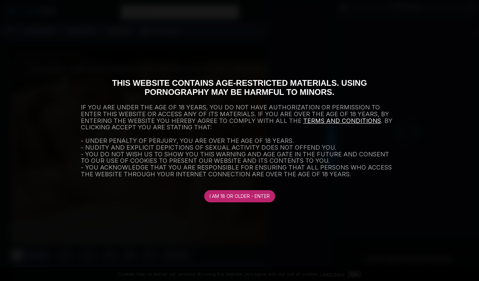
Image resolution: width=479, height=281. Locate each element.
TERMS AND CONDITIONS (342, 120)
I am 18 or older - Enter (240, 196)
